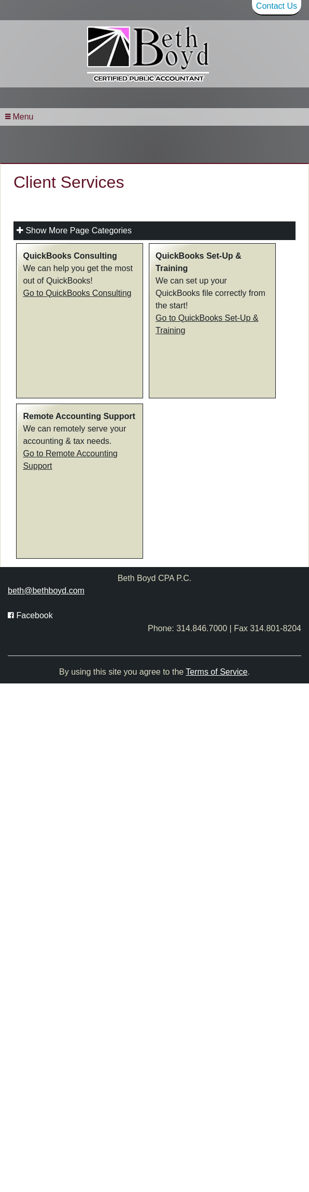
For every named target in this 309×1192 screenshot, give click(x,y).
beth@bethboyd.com (46, 658)
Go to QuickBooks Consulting (77, 360)
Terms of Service (216, 740)
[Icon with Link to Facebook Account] (30, 683)
